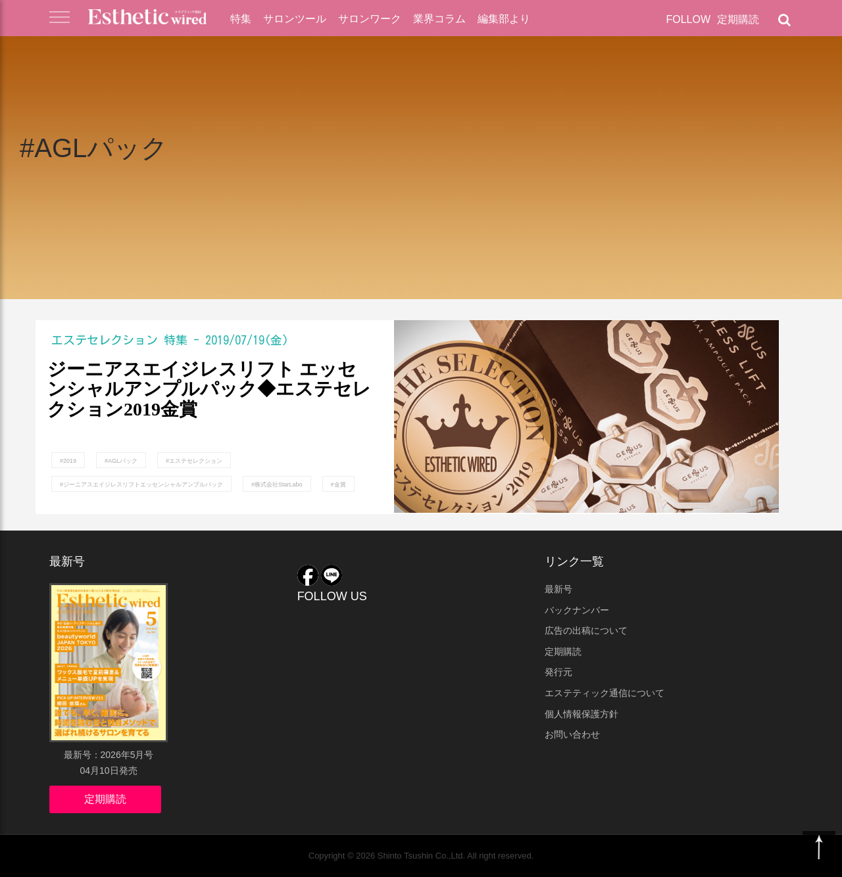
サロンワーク (369, 18)
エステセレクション (104, 340)
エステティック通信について (604, 693)
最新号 (558, 589)
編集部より (504, 18)
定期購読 (738, 19)
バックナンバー (577, 610)
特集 (240, 18)
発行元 (558, 672)
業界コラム (439, 18)
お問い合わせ (572, 734)
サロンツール (294, 18)
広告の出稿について (586, 630)
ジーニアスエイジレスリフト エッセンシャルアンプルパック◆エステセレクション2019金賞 (209, 390)
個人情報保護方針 (581, 714)
